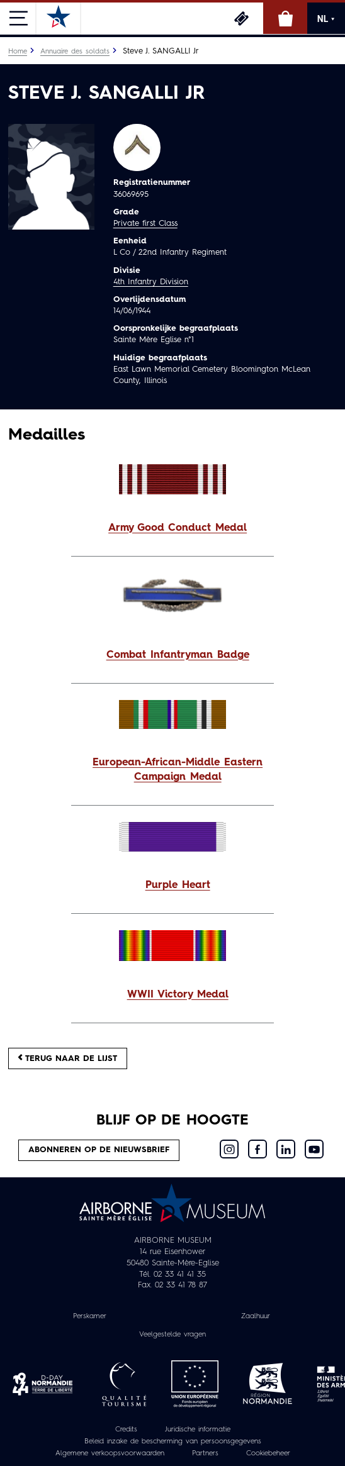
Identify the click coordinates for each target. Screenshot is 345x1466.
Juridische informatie (197, 1429)
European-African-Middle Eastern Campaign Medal (178, 770)
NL (326, 19)
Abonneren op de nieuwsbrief (98, 1150)
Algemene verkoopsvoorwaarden (109, 1453)
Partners (205, 1453)
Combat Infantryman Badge (177, 655)
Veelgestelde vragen (172, 1334)
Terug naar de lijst (67, 1058)
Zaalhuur (255, 1316)
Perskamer (89, 1316)
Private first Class (145, 223)
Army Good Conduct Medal (177, 528)
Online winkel (285, 18)
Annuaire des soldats (75, 51)
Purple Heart (177, 885)
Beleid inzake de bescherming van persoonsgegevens (172, 1441)
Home (17, 51)
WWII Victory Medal (178, 995)
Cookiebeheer (268, 1453)
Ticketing (241, 18)
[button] (172, 528)
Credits (126, 1429)
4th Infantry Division (150, 282)
